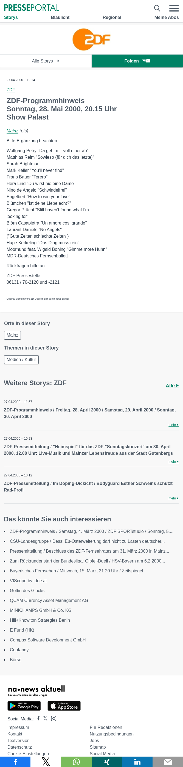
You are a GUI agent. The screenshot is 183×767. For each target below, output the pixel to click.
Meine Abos (166, 17)
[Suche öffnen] (157, 8)
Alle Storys (46, 61)
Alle (172, 385)
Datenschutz (19, 747)
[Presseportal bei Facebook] (37, 719)
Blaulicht (60, 17)
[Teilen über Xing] (107, 762)
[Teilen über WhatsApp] (76, 762)
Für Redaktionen (106, 727)
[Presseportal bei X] (44, 719)
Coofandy (19, 649)
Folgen (137, 61)
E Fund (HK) (22, 630)
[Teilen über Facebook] (15, 762)
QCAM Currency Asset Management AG (49, 600)
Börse (15, 659)
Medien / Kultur (21, 359)
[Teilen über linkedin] (137, 762)
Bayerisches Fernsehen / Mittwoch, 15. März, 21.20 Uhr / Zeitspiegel (76, 571)
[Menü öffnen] (174, 8)
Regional (112, 17)
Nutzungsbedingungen (112, 734)
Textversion (18, 740)
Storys (11, 17)
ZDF (11, 89)
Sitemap (98, 747)
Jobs (94, 740)
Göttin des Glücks (27, 590)
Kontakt (14, 734)
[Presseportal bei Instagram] (52, 718)
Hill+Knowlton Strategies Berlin (40, 620)
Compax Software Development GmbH (48, 640)
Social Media (102, 753)
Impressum (18, 727)
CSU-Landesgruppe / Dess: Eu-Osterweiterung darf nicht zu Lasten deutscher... (87, 541)
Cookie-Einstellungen (28, 753)
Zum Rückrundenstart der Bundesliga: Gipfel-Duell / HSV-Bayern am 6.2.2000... (87, 561)
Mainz (12, 131)
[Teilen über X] (45, 762)
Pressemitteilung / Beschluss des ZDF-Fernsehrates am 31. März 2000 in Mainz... (89, 551)
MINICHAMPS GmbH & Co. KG (41, 610)
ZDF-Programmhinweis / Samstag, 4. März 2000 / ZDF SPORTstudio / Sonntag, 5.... (91, 531)
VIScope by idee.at (28, 580)
